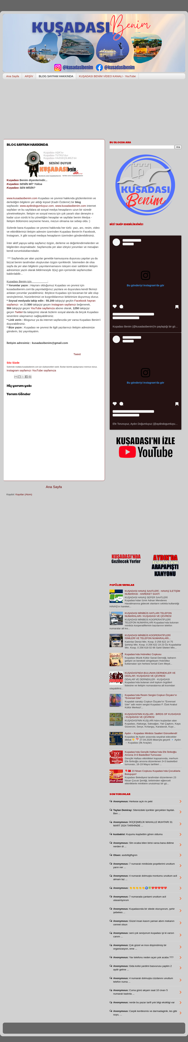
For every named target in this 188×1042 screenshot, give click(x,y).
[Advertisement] (94, 110)
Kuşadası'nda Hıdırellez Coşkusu (143, 654)
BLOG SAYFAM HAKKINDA (56, 76)
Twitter (19, 312)
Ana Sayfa (12, 76)
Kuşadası (13, 180)
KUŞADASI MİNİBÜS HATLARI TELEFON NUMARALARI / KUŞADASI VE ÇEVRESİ (148, 614)
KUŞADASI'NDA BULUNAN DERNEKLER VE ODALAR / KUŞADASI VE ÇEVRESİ (150, 674)
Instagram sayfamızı (64, 304)
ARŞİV (29, 76)
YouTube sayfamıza (43, 308)
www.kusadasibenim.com (22, 198)
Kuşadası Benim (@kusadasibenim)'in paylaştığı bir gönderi (147, 326)
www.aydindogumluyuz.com (37, 205)
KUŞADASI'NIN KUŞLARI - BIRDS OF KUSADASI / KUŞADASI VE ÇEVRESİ (153, 715)
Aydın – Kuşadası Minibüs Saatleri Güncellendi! (151, 733)
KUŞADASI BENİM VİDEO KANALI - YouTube (107, 76)
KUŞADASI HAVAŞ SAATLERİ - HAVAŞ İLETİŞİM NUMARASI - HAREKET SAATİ (152, 592)
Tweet (77, 354)
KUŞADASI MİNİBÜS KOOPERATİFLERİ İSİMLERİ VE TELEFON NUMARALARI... (148, 637)
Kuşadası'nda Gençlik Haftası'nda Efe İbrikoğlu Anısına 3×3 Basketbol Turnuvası (151, 753)
